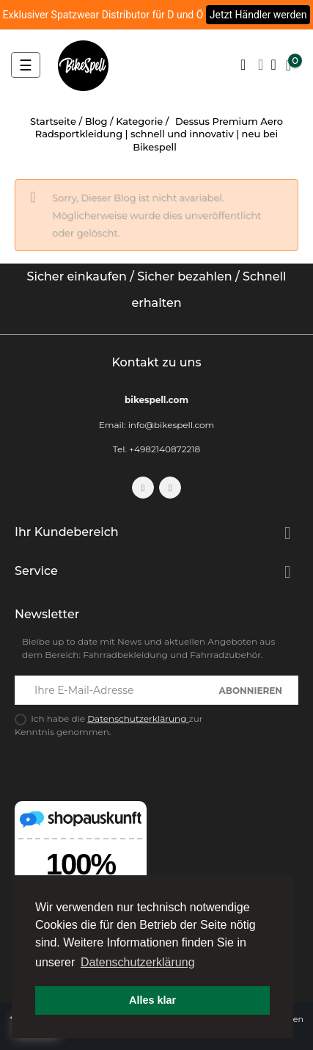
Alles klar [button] (152, 1000)
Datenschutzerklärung (137, 718)
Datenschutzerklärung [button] (138, 962)
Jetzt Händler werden (258, 15)
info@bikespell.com (171, 424)
